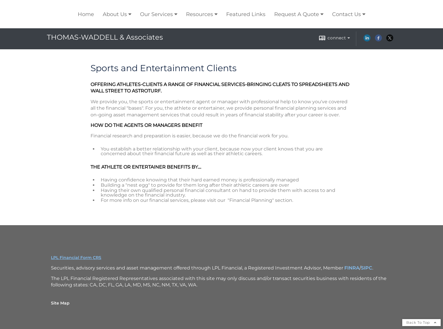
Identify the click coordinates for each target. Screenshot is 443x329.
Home (86, 14)
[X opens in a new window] (389, 40)
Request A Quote (296, 14)
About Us (115, 14)
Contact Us (346, 14)
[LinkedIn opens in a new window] (367, 40)
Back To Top (421, 322)
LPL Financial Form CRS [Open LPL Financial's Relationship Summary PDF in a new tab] (76, 257)
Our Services (156, 14)
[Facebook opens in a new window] (378, 40)
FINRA (351, 268)
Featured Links (245, 14)
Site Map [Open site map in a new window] (60, 303)
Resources (199, 14)
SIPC (366, 268)
